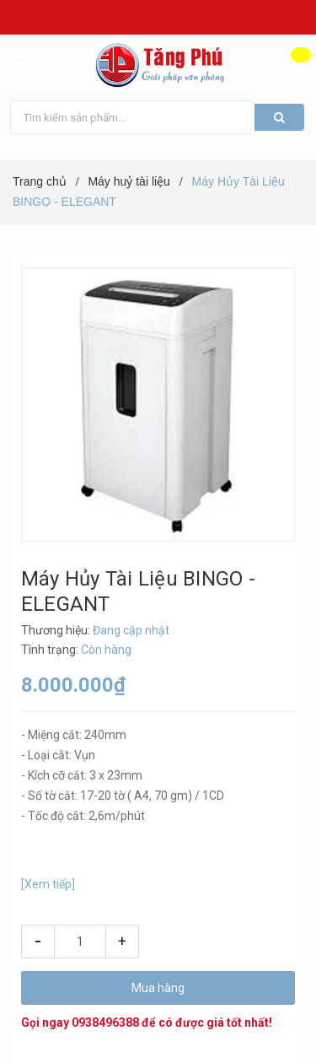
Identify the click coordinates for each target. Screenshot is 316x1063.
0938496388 (105, 1022)
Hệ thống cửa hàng (264, 18)
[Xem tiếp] (48, 884)
